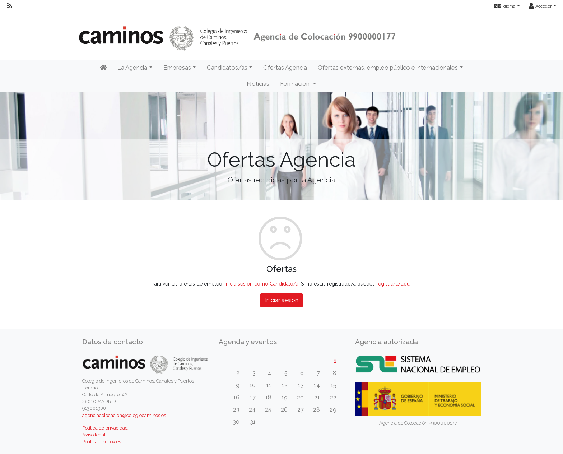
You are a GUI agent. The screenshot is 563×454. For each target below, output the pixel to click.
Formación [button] (295, 83)
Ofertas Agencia (285, 67)
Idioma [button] (505, 6)
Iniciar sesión (281, 300)
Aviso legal (94, 434)
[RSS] (9, 6)
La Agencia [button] (132, 67)
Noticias (258, 83)
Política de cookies (101, 441)
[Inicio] (103, 68)
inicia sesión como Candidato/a (261, 284)
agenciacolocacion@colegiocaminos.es (124, 415)
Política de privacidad (105, 428)
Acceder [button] (541, 6)
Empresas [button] (177, 67)
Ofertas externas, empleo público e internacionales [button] (388, 67)
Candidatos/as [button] (227, 67)
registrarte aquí (393, 284)
